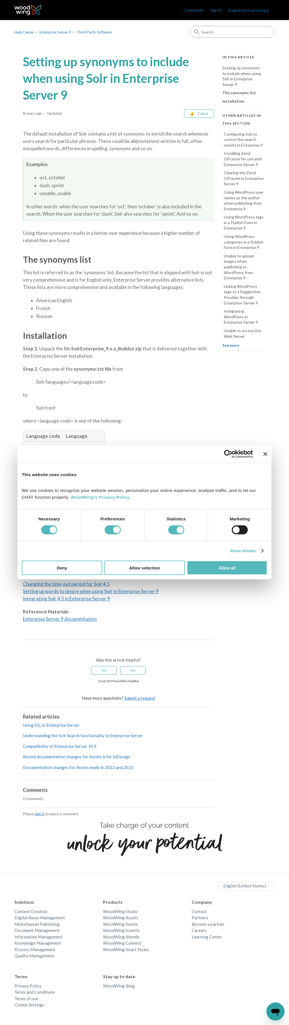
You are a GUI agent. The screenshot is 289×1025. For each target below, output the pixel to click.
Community (193, 10)
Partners (200, 917)
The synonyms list (239, 92)
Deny (62, 567)
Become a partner (208, 924)
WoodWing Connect (122, 943)
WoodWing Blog (119, 985)
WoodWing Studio (120, 911)
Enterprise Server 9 (55, 32)
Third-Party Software (94, 32)
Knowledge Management (37, 943)
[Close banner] (265, 454)
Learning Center (207, 936)
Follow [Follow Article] (203, 113)
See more (230, 345)
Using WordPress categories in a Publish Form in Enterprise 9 (243, 242)
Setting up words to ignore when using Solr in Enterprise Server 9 (91, 591)
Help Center (24, 32)
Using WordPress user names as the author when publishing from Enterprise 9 (244, 200)
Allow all (227, 567)
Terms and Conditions (34, 992)
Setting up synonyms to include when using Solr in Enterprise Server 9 (241, 76)
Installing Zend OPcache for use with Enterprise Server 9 (243, 159)
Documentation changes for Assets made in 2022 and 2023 (78, 767)
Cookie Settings (29, 1004)
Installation (233, 101)
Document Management (37, 930)
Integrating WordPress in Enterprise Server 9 (241, 316)
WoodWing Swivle (120, 924)
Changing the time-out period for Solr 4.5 (66, 584)
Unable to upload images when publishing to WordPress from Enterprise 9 (239, 266)
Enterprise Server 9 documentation (60, 619)
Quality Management (34, 955)
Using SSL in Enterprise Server (51, 725)
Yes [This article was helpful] (104, 670)
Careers (199, 930)
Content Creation (30, 911)
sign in (39, 814)
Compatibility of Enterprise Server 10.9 (60, 746)
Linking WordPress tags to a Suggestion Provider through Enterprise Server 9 (242, 294)
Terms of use (26, 998)
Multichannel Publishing (37, 924)
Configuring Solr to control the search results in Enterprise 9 (243, 139)
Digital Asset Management (39, 917)
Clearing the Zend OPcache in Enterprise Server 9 (244, 178)
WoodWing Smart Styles (126, 949)
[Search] (232, 31)
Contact (199, 911)
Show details (243, 550)
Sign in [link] (216, 10)
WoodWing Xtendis (121, 936)
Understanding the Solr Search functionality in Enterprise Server (83, 735)
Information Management (38, 936)
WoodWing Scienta (121, 930)
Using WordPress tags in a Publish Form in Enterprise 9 (244, 222)
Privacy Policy (27, 985)
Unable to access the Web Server (242, 333)
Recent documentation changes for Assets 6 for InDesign (76, 756)
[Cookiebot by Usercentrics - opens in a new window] (228, 454)
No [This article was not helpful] (133, 670)
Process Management (34, 949)
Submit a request (139, 698)
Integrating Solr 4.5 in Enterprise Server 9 (66, 599)
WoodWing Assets (120, 917)
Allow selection (144, 567)
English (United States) (248, 10)
